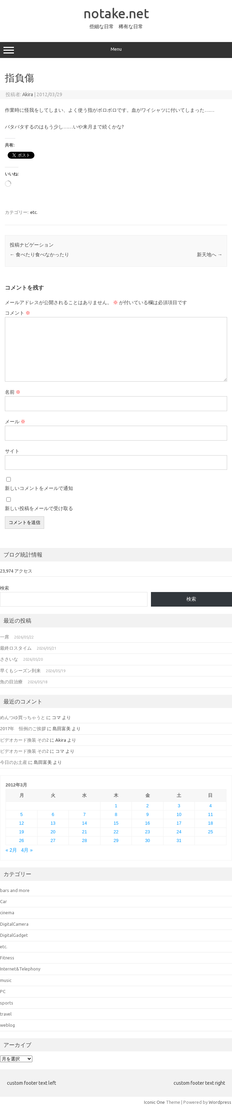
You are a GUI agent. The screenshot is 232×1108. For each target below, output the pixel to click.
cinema (7, 912)
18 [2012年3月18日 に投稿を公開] (210, 823)
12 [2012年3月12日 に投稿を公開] (21, 823)
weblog (7, 1025)
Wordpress (220, 1102)
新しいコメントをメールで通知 (39, 488)
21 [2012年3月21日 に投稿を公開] (84, 831)
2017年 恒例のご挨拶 (23, 728)
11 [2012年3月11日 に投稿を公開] (210, 814)
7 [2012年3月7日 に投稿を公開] (84, 814)
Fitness (7, 957)
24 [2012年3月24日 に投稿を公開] (179, 831)
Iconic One (154, 1102)
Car (3, 901)
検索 (4, 587)
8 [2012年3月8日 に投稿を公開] (116, 814)
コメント (17, 313)
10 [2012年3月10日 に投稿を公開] (179, 814)
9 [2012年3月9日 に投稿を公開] (147, 814)
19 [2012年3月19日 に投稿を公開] (21, 831)
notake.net (116, 13)
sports (6, 1002)
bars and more (15, 890)
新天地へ (209, 254)
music (5, 980)
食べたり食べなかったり (39, 254)
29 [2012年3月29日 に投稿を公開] (115, 840)
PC (3, 991)
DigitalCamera (14, 924)
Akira (27, 94)
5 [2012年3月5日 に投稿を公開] (21, 814)
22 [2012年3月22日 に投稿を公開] (115, 831)
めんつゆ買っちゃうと (22, 717)
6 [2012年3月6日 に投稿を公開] (53, 814)
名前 (13, 392)
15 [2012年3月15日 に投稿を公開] (115, 823)
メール (15, 421)
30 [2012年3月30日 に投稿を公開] (147, 840)
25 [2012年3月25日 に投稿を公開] (210, 831)
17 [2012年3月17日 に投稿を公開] (179, 823)
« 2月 (11, 850)
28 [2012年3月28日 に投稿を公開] (84, 840)
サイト (12, 451)
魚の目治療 (11, 681)
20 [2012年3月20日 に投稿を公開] (52, 831)
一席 (4, 636)
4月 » (27, 850)
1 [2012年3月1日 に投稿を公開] (116, 805)
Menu (116, 50)
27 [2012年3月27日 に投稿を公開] (52, 840)
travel (5, 1013)
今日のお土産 (13, 762)
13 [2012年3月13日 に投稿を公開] (52, 823)
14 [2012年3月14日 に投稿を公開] (84, 823)
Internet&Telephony (20, 968)
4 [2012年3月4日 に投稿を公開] (210, 805)
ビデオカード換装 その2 (24, 740)
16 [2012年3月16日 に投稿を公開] (147, 823)
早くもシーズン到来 (20, 670)
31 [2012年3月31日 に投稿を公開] (179, 840)
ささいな (9, 659)
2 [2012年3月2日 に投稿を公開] (147, 805)
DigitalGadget (14, 935)
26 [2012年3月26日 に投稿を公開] (21, 840)
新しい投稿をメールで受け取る (39, 508)
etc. (34, 212)
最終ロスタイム (16, 647)
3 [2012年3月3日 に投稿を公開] (179, 805)
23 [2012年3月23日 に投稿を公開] (147, 831)
